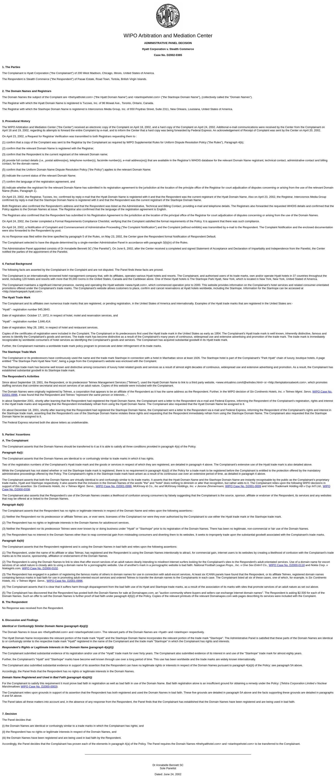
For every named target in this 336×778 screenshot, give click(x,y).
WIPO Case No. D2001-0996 (114, 486)
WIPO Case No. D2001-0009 (243, 486)
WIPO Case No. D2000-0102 (40, 568)
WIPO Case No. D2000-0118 (287, 565)
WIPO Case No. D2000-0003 (39, 686)
